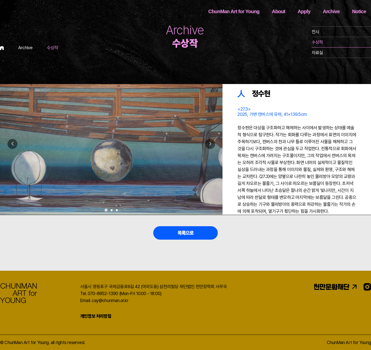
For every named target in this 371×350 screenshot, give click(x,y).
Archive (331, 11)
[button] (210, 144)
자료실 (317, 52)
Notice (359, 11)
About (278, 11)
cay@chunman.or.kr (110, 300)
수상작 (317, 42)
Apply (303, 11)
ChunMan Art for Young (234, 11)
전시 (315, 31)
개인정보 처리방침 (95, 316)
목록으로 (186, 233)
